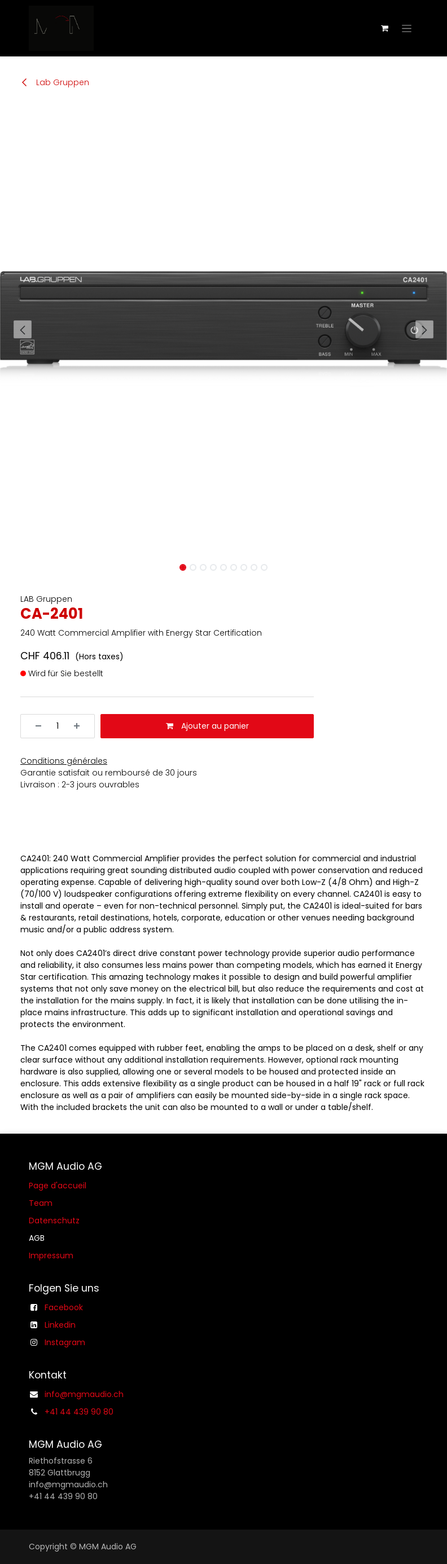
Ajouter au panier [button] (207, 726)
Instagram (65, 1342)
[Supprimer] (34, 726)
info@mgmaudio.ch (84, 1394)
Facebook (64, 1307)
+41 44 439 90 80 (79, 1411)
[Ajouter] (80, 726)
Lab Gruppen (54, 82)
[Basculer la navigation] (406, 28)
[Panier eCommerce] (384, 28)
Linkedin (60, 1324)
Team (40, 1203)
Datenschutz (54, 1220)
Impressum (51, 1255)
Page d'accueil (57, 1185)
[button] (22, 329)
